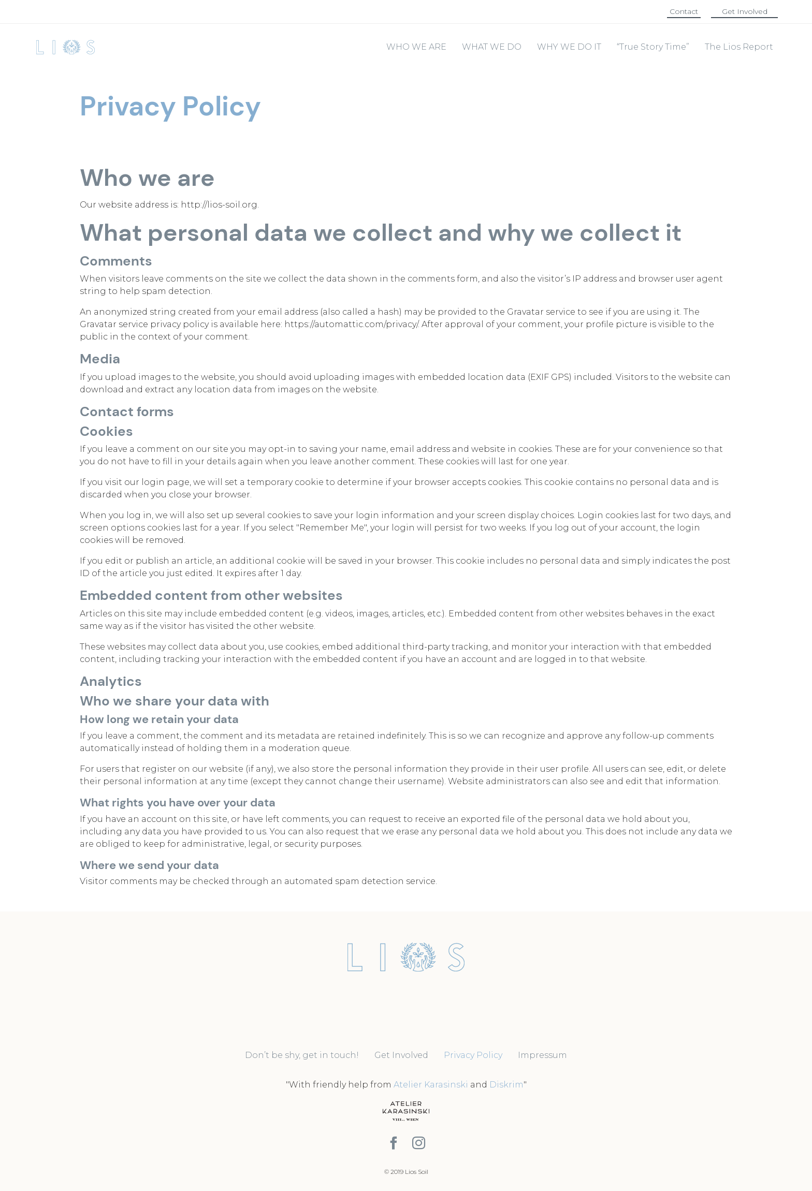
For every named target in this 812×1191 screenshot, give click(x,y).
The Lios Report (739, 47)
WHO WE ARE (416, 47)
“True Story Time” (653, 47)
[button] (684, 12)
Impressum (542, 1055)
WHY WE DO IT (569, 47)
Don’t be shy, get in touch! (302, 1055)
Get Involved (401, 1055)
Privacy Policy (473, 1055)
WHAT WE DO (491, 47)
